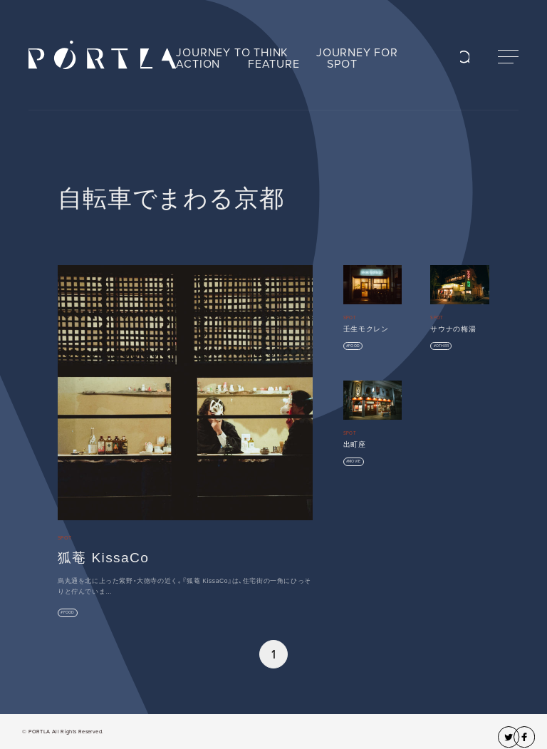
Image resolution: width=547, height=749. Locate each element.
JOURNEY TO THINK (232, 53)
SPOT (342, 64)
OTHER (442, 345)
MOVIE (354, 461)
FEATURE (274, 64)
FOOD (69, 612)
